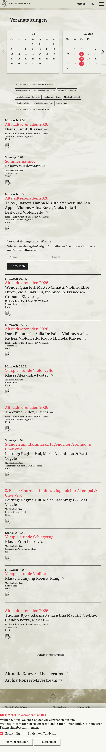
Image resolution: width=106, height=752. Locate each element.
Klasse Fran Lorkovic (24, 542)
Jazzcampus (61, 103)
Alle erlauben (47, 742)
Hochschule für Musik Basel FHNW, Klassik (34, 85)
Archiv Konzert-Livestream (34, 680)
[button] (53, 696)
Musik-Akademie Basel (43, 103)
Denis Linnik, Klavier (24, 129)
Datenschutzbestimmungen (19, 727)
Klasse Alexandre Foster (27, 375)
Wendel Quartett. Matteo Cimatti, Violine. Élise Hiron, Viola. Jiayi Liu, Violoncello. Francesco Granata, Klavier (47, 292)
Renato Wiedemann (23, 166)
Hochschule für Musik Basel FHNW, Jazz (33, 110)
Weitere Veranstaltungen (50, 655)
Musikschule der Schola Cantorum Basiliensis (35, 91)
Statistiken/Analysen (42, 733)
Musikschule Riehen (52, 97)
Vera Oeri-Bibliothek (67, 91)
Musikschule (59, 707)
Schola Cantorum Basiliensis (28, 97)
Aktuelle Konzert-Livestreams (36, 674)
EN (92, 4)
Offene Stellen (84, 707)
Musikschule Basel (72, 97)
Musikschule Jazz (23, 103)
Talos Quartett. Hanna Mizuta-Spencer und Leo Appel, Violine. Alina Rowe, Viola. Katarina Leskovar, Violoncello (47, 208)
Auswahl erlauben (16, 742)
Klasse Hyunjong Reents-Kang (32, 579)
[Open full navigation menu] (101, 4)
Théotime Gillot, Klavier (27, 412)
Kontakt (80, 4)
